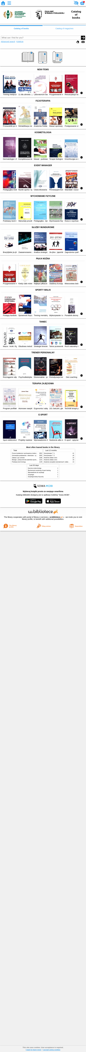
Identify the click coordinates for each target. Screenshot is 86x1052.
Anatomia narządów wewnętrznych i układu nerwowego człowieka (63, 462)
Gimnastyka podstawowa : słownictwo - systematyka (27, 455)
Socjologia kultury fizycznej (35, 476)
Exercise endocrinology (34, 468)
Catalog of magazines (64, 28)
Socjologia (31, 474)
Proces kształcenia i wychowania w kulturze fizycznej (27, 453)
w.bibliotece (56, 517)
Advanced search (8, 42)
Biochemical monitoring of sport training (39, 470)
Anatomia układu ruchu (50, 457)
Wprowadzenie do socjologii (36, 472)
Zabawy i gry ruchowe (18, 457)
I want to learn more (33, 1050)
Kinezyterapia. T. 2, (49, 455)
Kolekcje (19, 42)
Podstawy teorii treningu (19, 462)
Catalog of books (21, 28)
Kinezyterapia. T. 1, (49, 453)
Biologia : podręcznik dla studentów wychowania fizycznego (29, 459)
